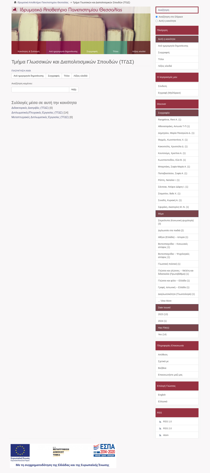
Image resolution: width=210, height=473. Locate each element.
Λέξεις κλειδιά (138, 51)
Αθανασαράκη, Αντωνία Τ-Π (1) (174, 126)
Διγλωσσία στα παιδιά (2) (171, 230)
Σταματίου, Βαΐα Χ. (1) (169, 193)
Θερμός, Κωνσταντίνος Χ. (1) (173, 139)
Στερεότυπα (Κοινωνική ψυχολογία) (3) (176, 222)
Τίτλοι (115, 51)
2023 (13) (163, 314)
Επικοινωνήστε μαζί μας (170, 374)
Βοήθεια (162, 368)
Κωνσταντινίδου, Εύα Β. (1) (172, 160)
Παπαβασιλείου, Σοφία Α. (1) (172, 173)
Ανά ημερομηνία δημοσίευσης (63, 51)
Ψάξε (73, 89)
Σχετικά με (163, 361)
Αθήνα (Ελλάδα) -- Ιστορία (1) (173, 237)
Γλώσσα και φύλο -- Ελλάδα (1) (174, 280)
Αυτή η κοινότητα (166, 21)
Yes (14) (162, 334)
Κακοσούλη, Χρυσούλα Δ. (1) (173, 146)
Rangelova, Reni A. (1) (169, 119)
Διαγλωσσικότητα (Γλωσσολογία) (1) (176, 294)
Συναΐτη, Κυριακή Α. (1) (170, 200)
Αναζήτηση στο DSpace (169, 16)
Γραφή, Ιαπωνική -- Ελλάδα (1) (173, 287)
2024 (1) (162, 321)
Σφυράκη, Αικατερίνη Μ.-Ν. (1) (173, 207)
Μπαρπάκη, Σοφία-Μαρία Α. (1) (174, 166)
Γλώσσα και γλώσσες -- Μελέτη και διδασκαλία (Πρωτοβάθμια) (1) (175, 272)
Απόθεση (163, 354)
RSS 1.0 (165, 421)
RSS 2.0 (165, 428)
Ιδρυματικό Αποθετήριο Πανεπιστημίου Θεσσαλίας (43, 2)
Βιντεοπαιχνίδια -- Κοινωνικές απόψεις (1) (173, 245)
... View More (164, 300)
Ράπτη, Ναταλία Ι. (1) (169, 180)
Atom (163, 435)
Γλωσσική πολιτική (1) (169, 264)
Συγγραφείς (92, 51)
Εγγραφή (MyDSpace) (169, 93)
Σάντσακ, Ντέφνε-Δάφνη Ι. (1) (173, 186)
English (162, 394)
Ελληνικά (162, 401)
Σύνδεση (162, 86)
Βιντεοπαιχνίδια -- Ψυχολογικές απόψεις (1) (174, 255)
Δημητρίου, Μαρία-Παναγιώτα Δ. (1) (176, 133)
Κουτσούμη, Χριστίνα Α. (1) (172, 153)
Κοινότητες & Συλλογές (29, 51)
